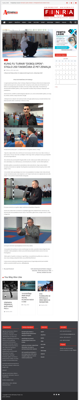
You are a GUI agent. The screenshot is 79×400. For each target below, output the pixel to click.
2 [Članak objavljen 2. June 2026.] (59, 64)
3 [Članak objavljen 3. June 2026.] (62, 64)
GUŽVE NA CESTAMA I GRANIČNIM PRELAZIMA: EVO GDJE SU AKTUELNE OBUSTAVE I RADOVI (30, 347)
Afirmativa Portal (16, 394)
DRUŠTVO (17, 22)
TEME (29, 22)
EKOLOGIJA (50, 22)
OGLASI (64, 22)
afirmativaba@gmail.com (69, 334)
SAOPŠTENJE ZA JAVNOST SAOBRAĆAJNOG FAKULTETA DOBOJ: (28, 340)
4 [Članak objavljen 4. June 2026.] (65, 64)
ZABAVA (57, 22)
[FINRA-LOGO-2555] (59, 7)
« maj (56, 87)
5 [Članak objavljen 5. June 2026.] (68, 64)
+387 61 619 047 (66, 340)
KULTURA (36, 22)
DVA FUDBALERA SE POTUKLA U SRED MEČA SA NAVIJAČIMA (44, 298)
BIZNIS (24, 22)
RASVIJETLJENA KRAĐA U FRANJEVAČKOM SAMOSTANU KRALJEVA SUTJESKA (29, 333)
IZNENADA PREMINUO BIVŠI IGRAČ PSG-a (8, 305)
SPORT (43, 22)
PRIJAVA (74, 350)
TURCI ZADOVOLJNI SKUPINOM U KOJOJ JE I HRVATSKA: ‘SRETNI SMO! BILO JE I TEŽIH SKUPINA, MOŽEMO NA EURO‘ (42, 270)
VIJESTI (10, 22)
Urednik (16, 70)
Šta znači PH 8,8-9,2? (8, 269)
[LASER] (65, 30)
